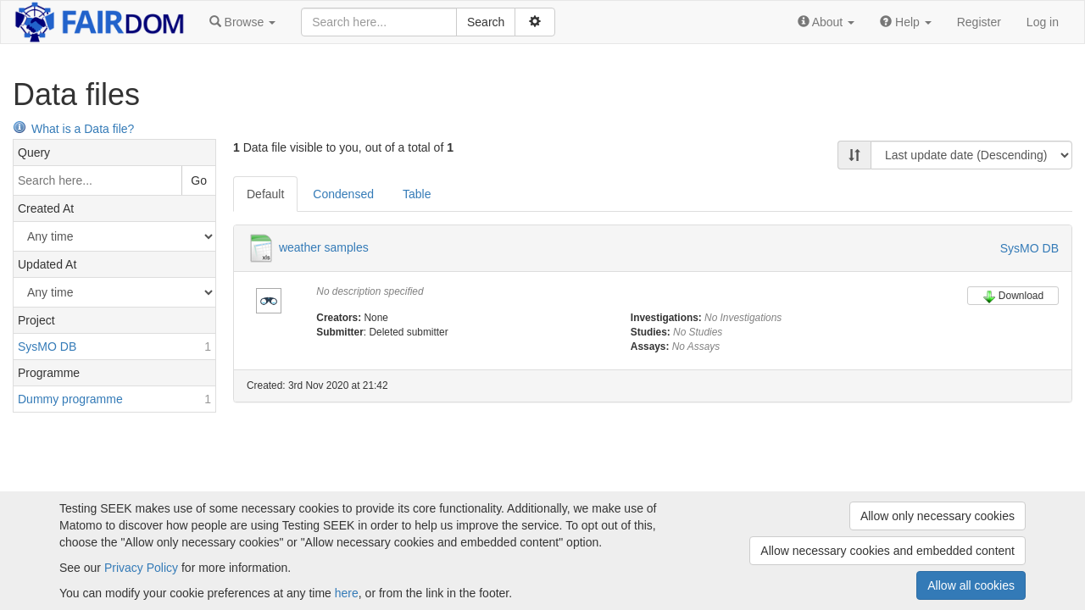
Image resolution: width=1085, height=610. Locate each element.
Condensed (343, 194)
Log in (1043, 22)
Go (199, 180)
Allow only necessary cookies (937, 516)
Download (1012, 296)
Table (417, 194)
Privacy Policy (141, 567)
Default (265, 194)
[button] (242, 22)
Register (979, 22)
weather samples (324, 247)
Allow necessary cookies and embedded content (887, 550)
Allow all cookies (971, 585)
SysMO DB (1029, 248)
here (347, 593)
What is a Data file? (73, 129)
